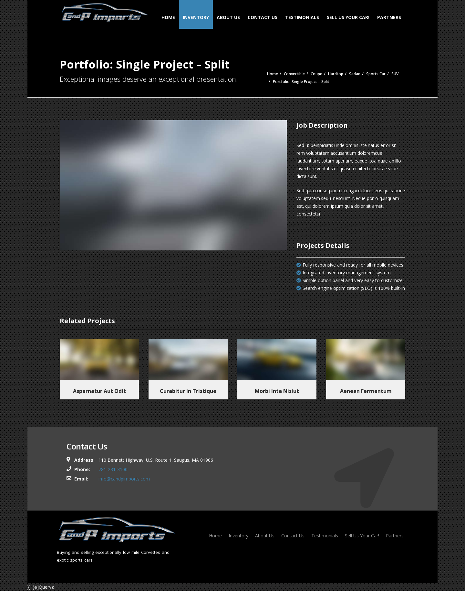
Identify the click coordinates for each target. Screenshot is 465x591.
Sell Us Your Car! (348, 17)
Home (168, 17)
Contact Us (262, 17)
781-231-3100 (113, 469)
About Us (228, 17)
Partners (389, 17)
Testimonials (302, 17)
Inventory (196, 17)
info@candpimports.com (124, 479)
